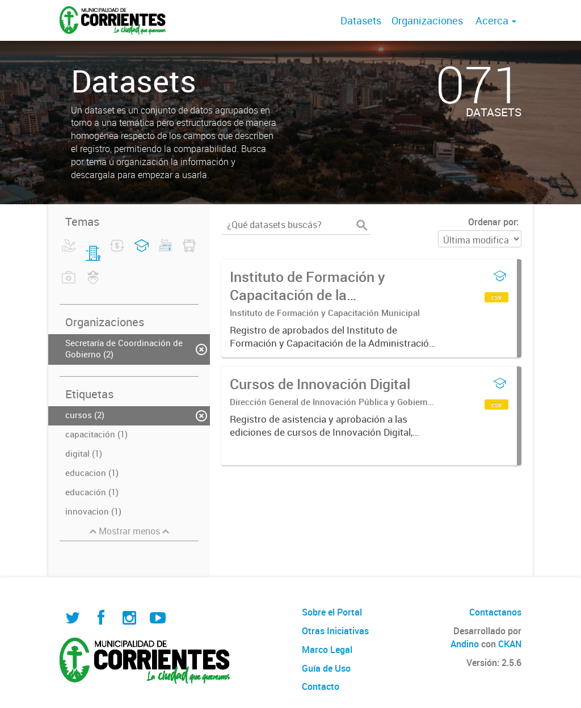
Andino (465, 644)
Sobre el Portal (332, 612)
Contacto (320, 686)
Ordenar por (492, 221)
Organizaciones (427, 20)
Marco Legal (327, 649)
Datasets (360, 20)
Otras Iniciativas (335, 631)
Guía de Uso (326, 668)
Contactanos (495, 612)
